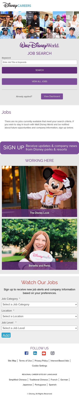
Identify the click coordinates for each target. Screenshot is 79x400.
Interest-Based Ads (60, 360)
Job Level (9, 323)
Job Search (39, 53)
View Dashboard (52, 96)
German (64, 379)
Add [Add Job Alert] (6, 335)
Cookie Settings (39, 366)
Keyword (6, 58)
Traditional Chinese (39, 379)
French (54, 379)
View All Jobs (39, 81)
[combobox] (39, 316)
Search (39, 70)
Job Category (11, 299)
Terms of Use (25, 360)
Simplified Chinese (18, 379)
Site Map (12, 360)
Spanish (53, 384)
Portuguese (40, 384)
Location (8, 311)
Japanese (27, 384)
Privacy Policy (41, 360)
